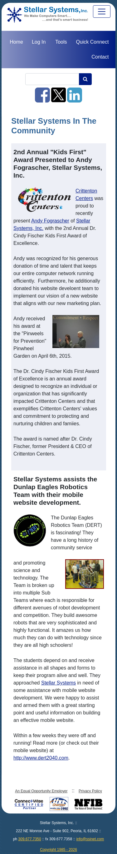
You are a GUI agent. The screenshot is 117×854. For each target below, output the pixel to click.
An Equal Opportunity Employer (41, 791)
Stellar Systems (58, 682)
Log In (39, 42)
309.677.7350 (29, 839)
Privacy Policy (90, 791)
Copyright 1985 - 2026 (58, 849)
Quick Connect (92, 42)
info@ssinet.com (90, 839)
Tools (61, 42)
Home (16, 42)
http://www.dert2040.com (40, 758)
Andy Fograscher (50, 220)
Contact (100, 57)
